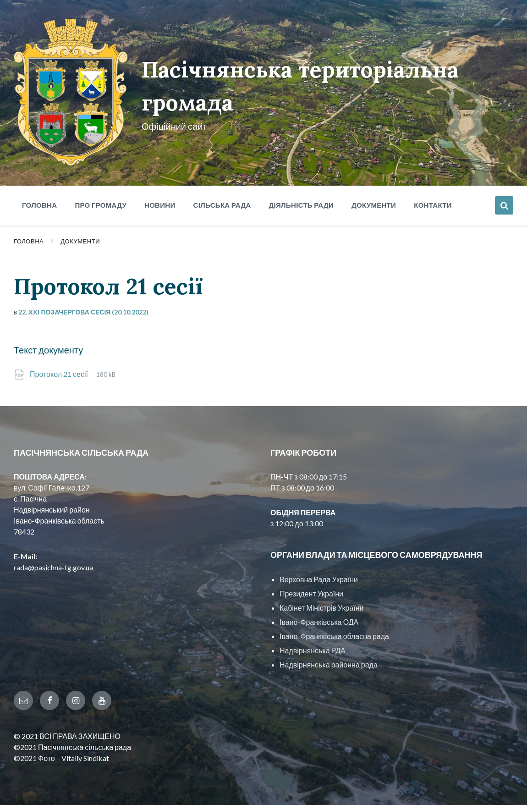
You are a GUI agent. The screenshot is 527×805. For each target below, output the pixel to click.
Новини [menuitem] (160, 205)
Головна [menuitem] (39, 205)
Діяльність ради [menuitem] (301, 205)
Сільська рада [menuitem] (222, 205)
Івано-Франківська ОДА (319, 622)
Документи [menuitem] (373, 205)
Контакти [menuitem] (433, 205)
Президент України (311, 593)
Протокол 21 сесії (59, 373)
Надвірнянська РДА (313, 650)
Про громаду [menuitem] (100, 205)
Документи (80, 241)
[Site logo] (71, 163)
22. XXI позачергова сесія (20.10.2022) (83, 312)
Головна (29, 241)
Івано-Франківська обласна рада (334, 636)
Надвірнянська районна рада (329, 664)
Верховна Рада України (319, 579)
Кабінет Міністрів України (321, 607)
